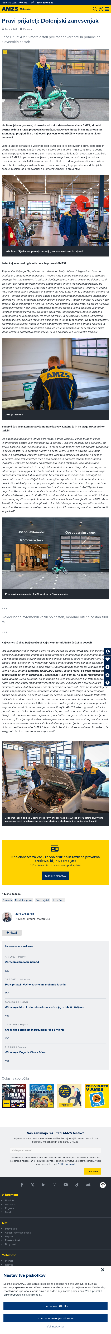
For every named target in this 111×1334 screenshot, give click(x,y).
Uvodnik (9, 1200)
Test (4, 1223)
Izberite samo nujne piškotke (56, 1318)
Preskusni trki (12, 1240)
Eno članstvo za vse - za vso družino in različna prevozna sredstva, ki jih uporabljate (55, 858)
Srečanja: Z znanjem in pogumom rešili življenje (34, 1030)
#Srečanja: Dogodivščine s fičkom (26, 1052)
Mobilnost (9, 1255)
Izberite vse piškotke (55, 1306)
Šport (8, 1212)
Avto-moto (10, 1204)
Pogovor (9, 1208)
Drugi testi (10, 1244)
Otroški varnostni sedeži (18, 1232)
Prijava (93, 1171)
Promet (9, 1260)
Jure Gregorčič (25, 914)
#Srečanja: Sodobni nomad (22, 962)
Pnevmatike (11, 1228)
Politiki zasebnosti (66, 1164)
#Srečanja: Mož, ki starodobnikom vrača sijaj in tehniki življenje (44, 1007)
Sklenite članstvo (55, 876)
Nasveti (9, 1264)
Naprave (9, 1236)
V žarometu (10, 1194)
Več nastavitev (55, 1326)
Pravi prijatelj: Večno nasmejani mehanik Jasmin (35, 984)
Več (7, 970)
